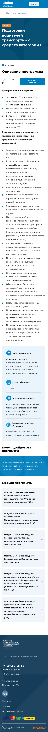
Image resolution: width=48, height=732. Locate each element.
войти (34, 4)
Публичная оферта (12, 711)
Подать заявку (32, 81)
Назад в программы (14, 13)
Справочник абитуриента (21, 656)
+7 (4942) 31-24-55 (13, 665)
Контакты (7, 701)
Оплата (6, 706)
